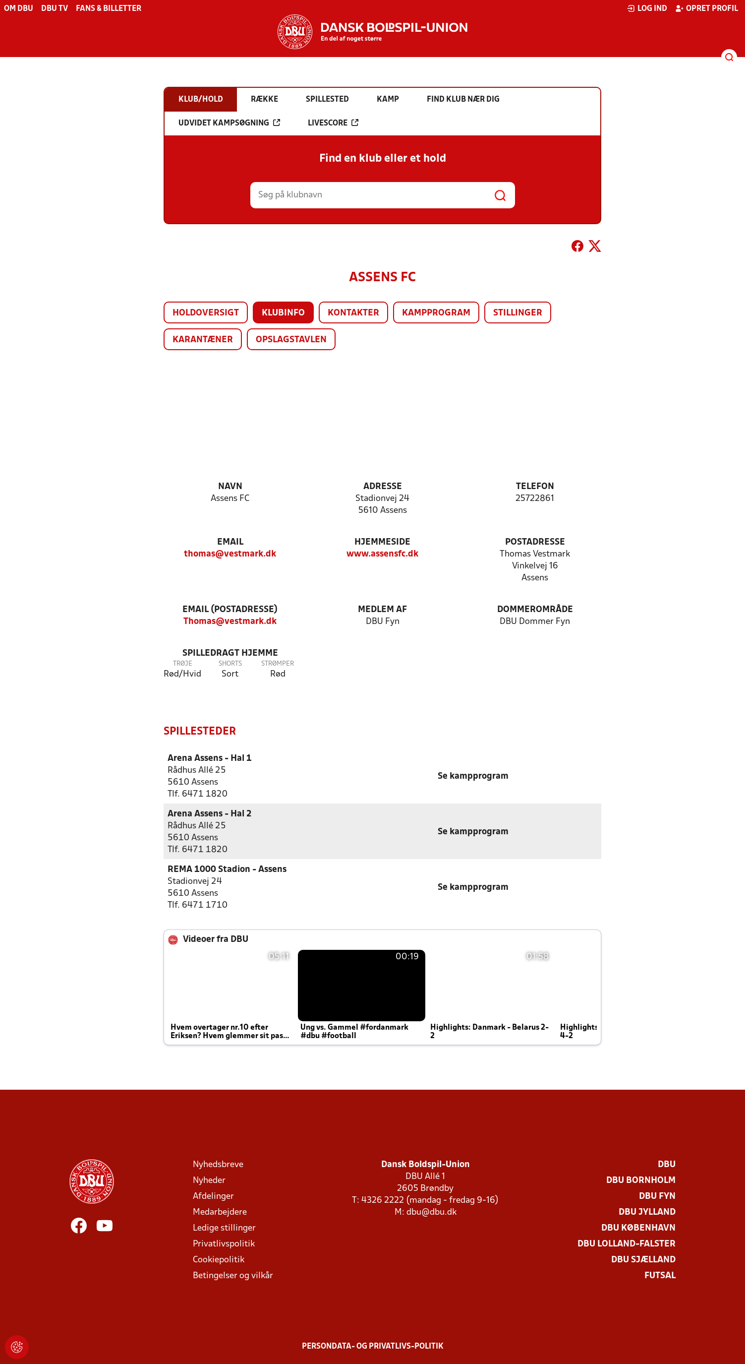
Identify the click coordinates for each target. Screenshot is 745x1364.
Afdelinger (213, 1196)
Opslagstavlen (291, 340)
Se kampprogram (473, 776)
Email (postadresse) (230, 610)
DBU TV (54, 8)
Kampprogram (436, 313)
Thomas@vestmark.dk (230, 622)
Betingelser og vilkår (233, 1275)
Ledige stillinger (224, 1228)
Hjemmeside (382, 542)
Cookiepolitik (218, 1259)
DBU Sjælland (643, 1259)
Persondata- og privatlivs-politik (373, 1346)
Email (230, 542)
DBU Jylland (647, 1212)
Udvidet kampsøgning (229, 123)
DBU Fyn (657, 1196)
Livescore (333, 123)
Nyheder (209, 1180)
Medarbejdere (220, 1212)
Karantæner (202, 340)
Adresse (382, 487)
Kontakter (353, 313)
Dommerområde (535, 610)
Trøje (182, 664)
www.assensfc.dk (382, 554)
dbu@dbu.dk (431, 1212)
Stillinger (517, 313)
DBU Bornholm (641, 1180)
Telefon (535, 487)
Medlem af (382, 610)
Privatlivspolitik (224, 1244)
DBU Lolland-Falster (626, 1244)
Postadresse (535, 542)
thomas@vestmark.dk (230, 554)
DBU (667, 1164)
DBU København (638, 1228)
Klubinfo (283, 313)
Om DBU (18, 8)
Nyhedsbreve (218, 1164)
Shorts (230, 664)
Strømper (277, 664)
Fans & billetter (108, 8)
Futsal (660, 1275)
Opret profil (706, 8)
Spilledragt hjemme (230, 653)
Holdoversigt (205, 313)
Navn (230, 487)
